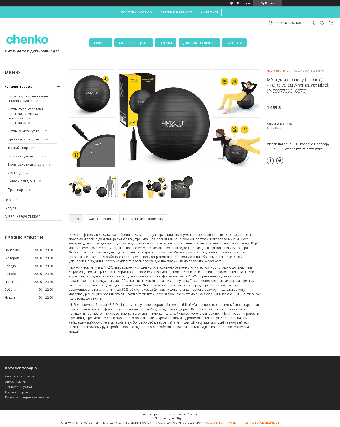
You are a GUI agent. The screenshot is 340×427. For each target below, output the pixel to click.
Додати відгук (321, 23)
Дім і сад (14, 173)
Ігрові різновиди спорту (26, 164)
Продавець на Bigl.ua (170, 418)
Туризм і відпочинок (23, 156)
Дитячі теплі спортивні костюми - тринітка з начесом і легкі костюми (25, 116)
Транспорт (16, 189)
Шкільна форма (16, 392)
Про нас (11, 200)
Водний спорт (19, 147)
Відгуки (166, 42)
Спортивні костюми (19, 376)
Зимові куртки (15, 381)
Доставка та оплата (199, 42)
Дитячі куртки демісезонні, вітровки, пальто (28, 98)
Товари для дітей (21, 181)
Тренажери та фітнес (24, 139)
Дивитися (209, 12)
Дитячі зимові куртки (24, 131)
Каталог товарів (132, 42)
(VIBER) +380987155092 (22, 216)
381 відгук (243, 3)
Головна (101, 42)
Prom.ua (193, 414)
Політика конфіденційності (261, 422)
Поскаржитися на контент (222, 422)
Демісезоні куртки (18, 387)
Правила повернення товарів (27, 397)
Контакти (234, 42)
